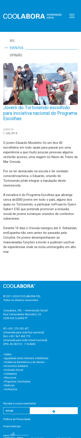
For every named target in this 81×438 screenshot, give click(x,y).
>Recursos (9, 377)
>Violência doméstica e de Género (24, 362)
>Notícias (9, 385)
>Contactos (10, 389)
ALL (12, 40)
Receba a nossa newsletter (19, 403)
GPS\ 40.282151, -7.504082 (19, 344)
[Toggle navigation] (72, 16)
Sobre (8, 354)
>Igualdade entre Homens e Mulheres (25, 358)
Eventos (16, 48)
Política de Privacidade (16, 419)
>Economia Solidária (15, 366)
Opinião (16, 55)
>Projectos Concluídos (16, 381)
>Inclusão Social (13, 369)
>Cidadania (10, 373)
